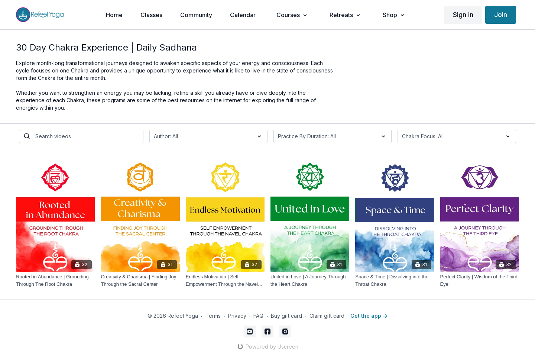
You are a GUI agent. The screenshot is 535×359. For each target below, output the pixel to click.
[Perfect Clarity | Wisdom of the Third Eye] (479, 280)
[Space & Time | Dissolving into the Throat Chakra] (394, 280)
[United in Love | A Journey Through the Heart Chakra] (309, 280)
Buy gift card (286, 316)
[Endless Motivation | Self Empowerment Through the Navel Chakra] (225, 280)
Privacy (237, 316)
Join (500, 15)
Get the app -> (369, 316)
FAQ (258, 316)
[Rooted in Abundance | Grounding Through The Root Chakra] (55, 280)
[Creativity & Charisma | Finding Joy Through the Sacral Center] (140, 280)
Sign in (463, 15)
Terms (213, 316)
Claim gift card (326, 316)
